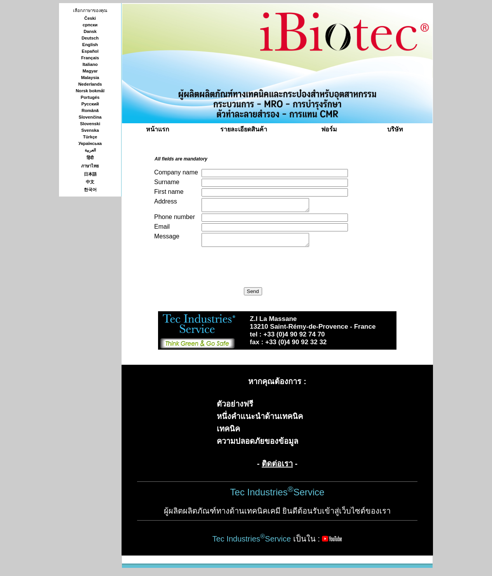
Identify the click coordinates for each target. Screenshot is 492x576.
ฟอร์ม (329, 129)
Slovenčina (89, 117)
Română (90, 110)
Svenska (90, 130)
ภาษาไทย (90, 166)
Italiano (89, 64)
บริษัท (395, 129)
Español (90, 51)
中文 (90, 181)
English (90, 44)
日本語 (90, 174)
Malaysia (90, 77)
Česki (90, 18)
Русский (90, 104)
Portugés (90, 97)
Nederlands (90, 84)
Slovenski (90, 123)
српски (90, 24)
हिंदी (90, 157)
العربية (90, 150)
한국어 (90, 189)
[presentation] (213, 268)
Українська (90, 143)
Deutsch (90, 38)
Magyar (89, 71)
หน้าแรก (157, 129)
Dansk (90, 31)
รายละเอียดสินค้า (243, 129)
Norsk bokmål (90, 90)
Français (90, 57)
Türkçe (90, 137)
